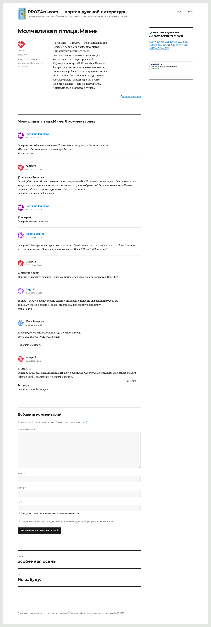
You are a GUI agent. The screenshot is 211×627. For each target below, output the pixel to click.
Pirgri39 (30, 289)
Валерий (22, 50)
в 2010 (159, 42)
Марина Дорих (35, 233)
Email (22, 488)
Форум (179, 11)
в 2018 (172, 45)
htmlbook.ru (155, 66)
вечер (27, 63)
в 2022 (159, 48)
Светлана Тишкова (37, 133)
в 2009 (152, 42)
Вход (190, 11)
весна (20, 63)
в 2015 (152, 45)
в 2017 (165, 45)
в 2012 (172, 42)
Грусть (34, 63)
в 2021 (152, 48)
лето (40, 63)
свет (26, 66)
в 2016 (159, 45)
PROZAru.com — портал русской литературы (78, 11)
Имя (21, 473)
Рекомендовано (166, 32)
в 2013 (179, 42)
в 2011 (166, 42)
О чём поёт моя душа (28, 59)
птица (20, 66)
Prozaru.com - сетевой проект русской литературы (42, 613)
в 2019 (179, 45)
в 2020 (185, 45)
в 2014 (186, 42)
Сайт (21, 502)
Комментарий (28, 429)
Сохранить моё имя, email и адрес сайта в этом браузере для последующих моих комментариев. (68, 521)
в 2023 (166, 48)
